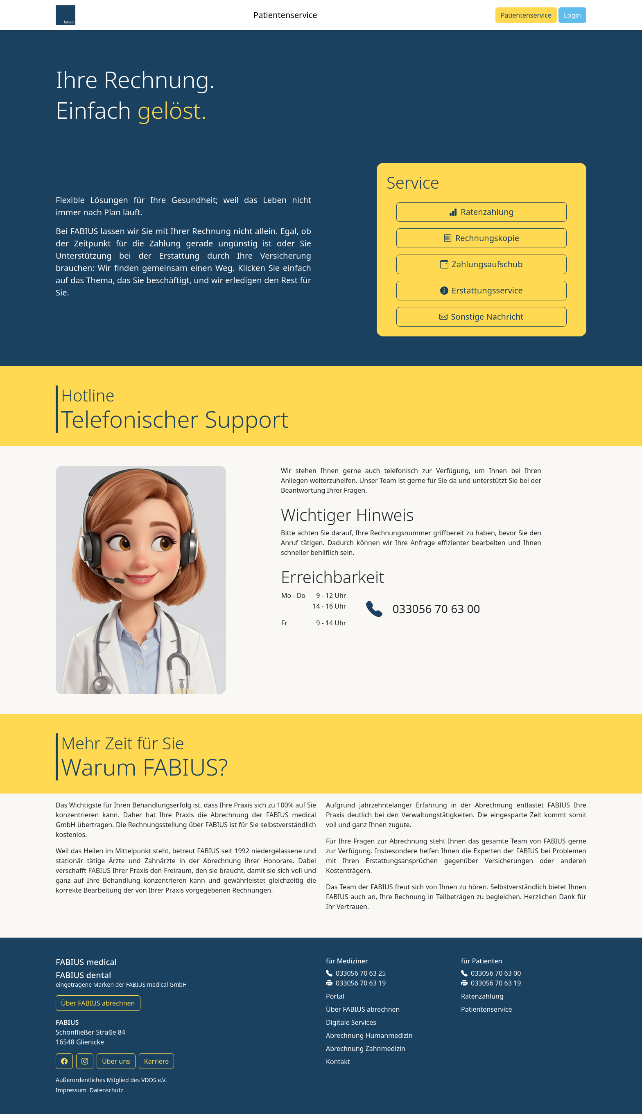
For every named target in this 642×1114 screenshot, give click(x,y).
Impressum (71, 1090)
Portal (335, 996)
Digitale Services (351, 1022)
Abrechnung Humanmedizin (369, 1035)
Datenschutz (106, 1090)
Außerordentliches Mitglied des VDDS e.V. (111, 1080)
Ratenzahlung (482, 996)
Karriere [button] (156, 1061)
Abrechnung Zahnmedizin (365, 1048)
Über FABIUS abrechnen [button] (98, 1003)
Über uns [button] (116, 1061)
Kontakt (338, 1061)
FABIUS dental (83, 975)
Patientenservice (486, 1009)
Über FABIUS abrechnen (363, 1009)
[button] (65, 15)
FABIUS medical (86, 961)
